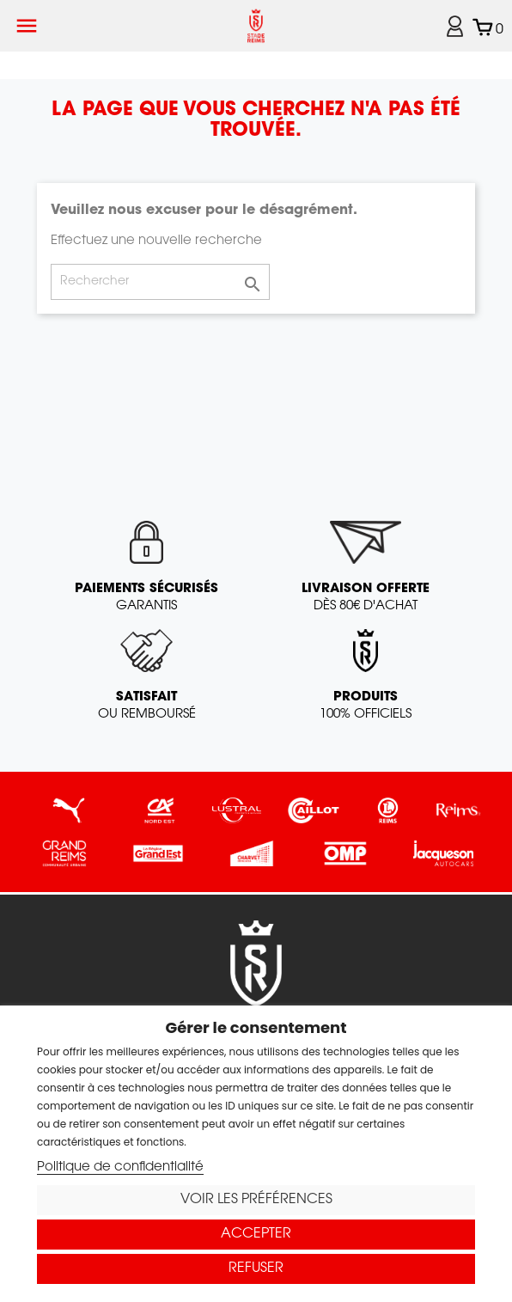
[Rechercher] (160, 282)
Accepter (256, 1234)
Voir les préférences (256, 1200)
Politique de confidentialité (120, 1167)
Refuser (256, 1268)
